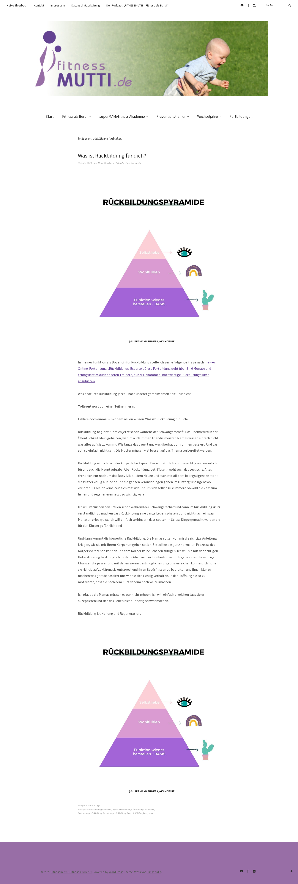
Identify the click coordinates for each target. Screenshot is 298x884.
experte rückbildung (122, 809)
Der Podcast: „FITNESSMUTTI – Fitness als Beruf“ (137, 5)
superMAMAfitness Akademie (122, 116)
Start (50, 116)
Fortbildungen (241, 116)
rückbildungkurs (139, 813)
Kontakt (39, 5)
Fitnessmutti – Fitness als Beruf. (71, 872)
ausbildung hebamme (101, 809)
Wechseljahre (207, 116)
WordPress (116, 872)
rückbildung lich (123, 813)
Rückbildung (84, 813)
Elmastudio (154, 872)
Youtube (242, 5)
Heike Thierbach (17, 5)
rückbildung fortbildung (102, 813)
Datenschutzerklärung (85, 5)
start (150, 813)
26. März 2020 (85, 163)
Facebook (248, 5)
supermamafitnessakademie (254, 5)
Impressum (57, 5)
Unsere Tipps (94, 805)
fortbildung (138, 809)
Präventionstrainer (171, 116)
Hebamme (150, 809)
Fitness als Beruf (75, 116)
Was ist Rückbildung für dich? (112, 155)
